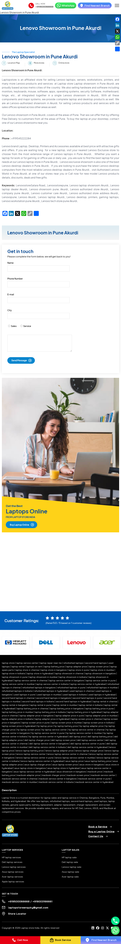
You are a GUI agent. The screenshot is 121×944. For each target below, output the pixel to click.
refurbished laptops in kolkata (17, 691)
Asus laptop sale (70, 871)
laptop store (8, 663)
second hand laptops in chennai (18, 698)
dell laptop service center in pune (87, 743)
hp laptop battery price (66, 726)
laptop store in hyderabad (40, 673)
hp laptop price (45, 726)
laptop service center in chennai (30, 680)
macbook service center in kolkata (56, 782)
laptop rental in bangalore (15, 705)
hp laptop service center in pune (47, 733)
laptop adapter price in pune (69, 715)
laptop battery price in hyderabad (84, 712)
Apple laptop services (13, 881)
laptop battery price (54, 666)
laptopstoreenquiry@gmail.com (28, 907)
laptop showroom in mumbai (43, 677)
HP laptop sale (69, 857)
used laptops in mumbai (49, 694)
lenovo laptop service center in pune (34, 757)
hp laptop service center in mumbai (84, 733)
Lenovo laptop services (14, 867)
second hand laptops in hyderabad (73, 701)
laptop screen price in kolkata (98, 722)
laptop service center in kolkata (52, 684)
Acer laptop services (12, 876)
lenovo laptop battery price (30, 750)
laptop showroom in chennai (69, 673)
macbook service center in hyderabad (94, 782)
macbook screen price (78, 775)
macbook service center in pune (94, 778)
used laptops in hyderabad (102, 694)
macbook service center (103, 775)
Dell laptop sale (70, 862)
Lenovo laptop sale (71, 867)
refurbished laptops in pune (71, 687)
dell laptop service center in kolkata (47, 747)
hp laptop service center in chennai (86, 729)
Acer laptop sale (70, 876)
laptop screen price (98, 666)
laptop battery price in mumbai (17, 712)
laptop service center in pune (101, 680)
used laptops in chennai (82, 691)
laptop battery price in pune (99, 708)
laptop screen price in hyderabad (18, 726)
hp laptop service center (54, 729)
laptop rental (18, 666)
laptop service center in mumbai (18, 684)
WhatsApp (65, 5)
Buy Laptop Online (19, 524)
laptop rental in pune (40, 705)
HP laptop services (11, 857)
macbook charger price (53, 775)
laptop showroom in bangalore (100, 673)
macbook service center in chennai (19, 778)
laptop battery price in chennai (32, 708)
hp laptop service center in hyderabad (48, 736)
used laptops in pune (24, 694)
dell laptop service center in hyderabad (87, 747)
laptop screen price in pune (36, 722)
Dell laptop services (12, 862)
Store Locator (17, 913)
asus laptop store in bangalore (30, 768)
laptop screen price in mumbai (66, 722)
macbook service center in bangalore (57, 778)
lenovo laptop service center (30, 754)
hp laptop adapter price (91, 726)
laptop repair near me (51, 663)
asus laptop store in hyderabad (64, 768)
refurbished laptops (73, 663)
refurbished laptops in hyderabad (51, 691)
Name (10, 262)
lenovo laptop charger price (89, 750)
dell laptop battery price (100, 736)
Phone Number (15, 278)
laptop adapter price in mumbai (101, 715)
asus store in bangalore (92, 764)
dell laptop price (77, 736)
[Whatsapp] (115, 930)
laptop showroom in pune (14, 677)
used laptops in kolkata (75, 694)
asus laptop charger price (37, 764)
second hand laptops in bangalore (53, 698)
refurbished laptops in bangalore (38, 687)
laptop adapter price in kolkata (17, 719)
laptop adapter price (76, 666)
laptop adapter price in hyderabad (52, 719)
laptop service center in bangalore (66, 680)
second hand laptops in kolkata (38, 701)
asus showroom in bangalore (71, 771)
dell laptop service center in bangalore (49, 743)
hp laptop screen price (28, 729)
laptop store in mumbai (102, 670)
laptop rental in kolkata (90, 705)
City (9, 310)
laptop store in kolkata (13, 673)
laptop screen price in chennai (86, 719)
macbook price (95, 771)
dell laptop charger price (36, 740)
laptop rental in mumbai (65, 705)
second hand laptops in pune (87, 698)
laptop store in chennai (27, 670)
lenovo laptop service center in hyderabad (42, 761)
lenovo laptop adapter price (59, 750)
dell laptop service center (90, 740)
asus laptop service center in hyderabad (34, 771)
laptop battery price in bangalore (66, 708)
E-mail (10, 294)
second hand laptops (96, 663)
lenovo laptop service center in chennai (67, 754)
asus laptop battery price (98, 761)
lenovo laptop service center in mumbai (75, 757)
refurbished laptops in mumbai (102, 687)
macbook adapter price (28, 775)
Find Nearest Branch (95, 5)
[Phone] (115, 921)
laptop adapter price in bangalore (36, 715)
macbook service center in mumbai (19, 782)
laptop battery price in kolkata (50, 712)
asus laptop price (74, 761)
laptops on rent (34, 666)
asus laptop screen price (65, 764)
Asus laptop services (12, 871)
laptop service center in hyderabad (88, 684)
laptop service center (27, 663)
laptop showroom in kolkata (73, 677)
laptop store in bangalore (54, 670)
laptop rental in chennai (105, 701)
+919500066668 (44, 6)
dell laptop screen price (63, 740)
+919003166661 (42, 901)
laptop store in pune (78, 670)
